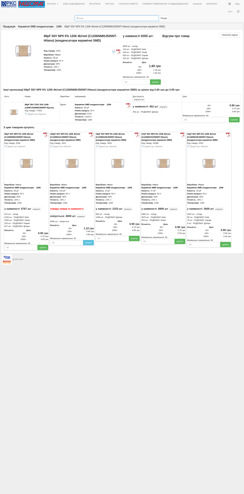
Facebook (197, 4)
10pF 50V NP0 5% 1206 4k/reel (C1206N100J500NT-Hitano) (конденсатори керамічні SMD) (111, 137)
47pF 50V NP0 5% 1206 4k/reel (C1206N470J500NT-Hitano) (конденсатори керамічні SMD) (156, 137)
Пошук (163, 18)
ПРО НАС (109, 4)
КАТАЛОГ (52, 4)
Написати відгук (230, 35)
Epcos (63, 104)
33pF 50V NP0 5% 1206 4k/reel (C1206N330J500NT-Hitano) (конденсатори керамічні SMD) (202, 137)
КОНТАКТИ (211, 4)
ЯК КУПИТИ (94, 4)
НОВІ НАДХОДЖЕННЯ (73, 4)
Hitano (58, 55)
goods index (17, 259)
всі (139, 100)
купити (155, 82)
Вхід (237, 4)
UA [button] (230, 11)
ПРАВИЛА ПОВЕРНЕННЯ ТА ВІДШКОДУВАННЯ (165, 4)
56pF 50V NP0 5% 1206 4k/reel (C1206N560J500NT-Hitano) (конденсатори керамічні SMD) (19, 137)
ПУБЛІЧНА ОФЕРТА (128, 4)
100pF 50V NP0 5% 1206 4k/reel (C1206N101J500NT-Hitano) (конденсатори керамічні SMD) (65, 137)
